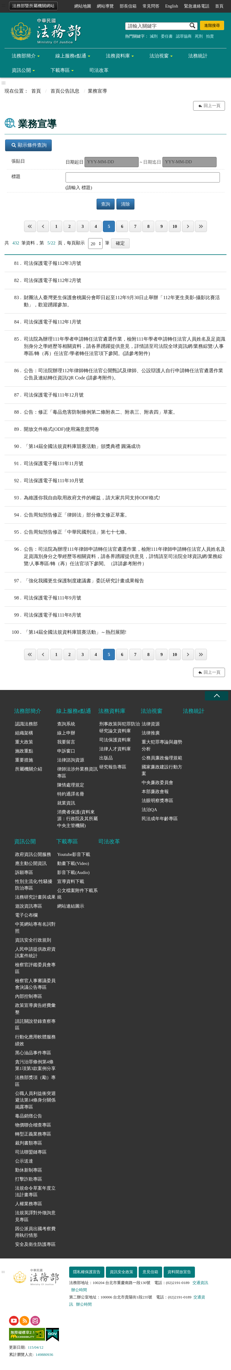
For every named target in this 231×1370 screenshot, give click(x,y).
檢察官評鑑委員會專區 (35, 968)
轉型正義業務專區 (33, 1134)
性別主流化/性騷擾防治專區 (33, 885)
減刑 (154, 36)
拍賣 (210, 36)
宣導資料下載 (70, 881)
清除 (125, 204)
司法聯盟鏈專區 (31, 1152)
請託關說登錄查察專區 (35, 1025)
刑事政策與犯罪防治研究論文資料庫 (119, 727)
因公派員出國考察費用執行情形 (35, 1232)
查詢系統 (66, 724)
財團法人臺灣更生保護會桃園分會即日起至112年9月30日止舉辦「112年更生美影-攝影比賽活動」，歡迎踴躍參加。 (112, 300)
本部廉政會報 (155, 791)
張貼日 (18, 161)
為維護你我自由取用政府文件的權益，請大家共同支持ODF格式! (82, 497)
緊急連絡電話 (196, 6)
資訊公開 (21, 70)
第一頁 (30, 226)
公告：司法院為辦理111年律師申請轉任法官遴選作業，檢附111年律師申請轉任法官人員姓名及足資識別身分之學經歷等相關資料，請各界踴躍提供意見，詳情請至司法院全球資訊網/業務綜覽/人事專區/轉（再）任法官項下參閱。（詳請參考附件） (115, 556)
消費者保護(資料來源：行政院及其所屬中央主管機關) (77, 819)
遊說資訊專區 (28, 906)
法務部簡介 (24, 55)
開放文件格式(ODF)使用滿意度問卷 (52, 429)
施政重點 (24, 751)
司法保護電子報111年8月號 (43, 615)
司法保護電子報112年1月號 (43, 322)
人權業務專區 (28, 1203)
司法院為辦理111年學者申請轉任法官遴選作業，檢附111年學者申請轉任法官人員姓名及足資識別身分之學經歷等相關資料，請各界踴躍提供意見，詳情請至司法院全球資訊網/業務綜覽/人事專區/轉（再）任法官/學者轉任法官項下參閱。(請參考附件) (115, 346)
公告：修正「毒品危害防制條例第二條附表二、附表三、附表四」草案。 (91, 412)
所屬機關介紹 (28, 769)
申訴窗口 (66, 751)
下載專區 (60, 70)
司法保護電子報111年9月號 (43, 598)
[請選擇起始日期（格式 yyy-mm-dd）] (112, 162)
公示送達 (24, 1161)
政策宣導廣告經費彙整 (35, 1009)
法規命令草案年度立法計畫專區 (35, 1191)
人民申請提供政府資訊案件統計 (35, 952)
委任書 (167, 36)
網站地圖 (82, 6)
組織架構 (24, 733)
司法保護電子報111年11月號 (44, 463)
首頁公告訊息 (65, 90)
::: (3, 5)
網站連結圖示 (70, 906)
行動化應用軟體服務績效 (35, 1040)
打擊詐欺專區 (28, 1179)
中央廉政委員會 (157, 782)
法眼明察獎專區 (157, 800)
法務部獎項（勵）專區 (35, 1081)
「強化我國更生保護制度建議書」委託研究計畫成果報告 (74, 580)
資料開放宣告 (179, 1272)
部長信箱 (128, 6)
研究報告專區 (112, 767)
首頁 (219, 6)
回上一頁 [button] (212, 105)
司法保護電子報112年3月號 (43, 263)
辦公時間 (79, 1290)
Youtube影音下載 (73, 854)
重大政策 (24, 742)
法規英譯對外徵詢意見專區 (35, 1216)
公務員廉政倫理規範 (162, 757)
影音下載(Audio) (73, 872)
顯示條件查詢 (29, 145)
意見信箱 (150, 1272)
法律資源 (151, 724)
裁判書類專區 (28, 1143)
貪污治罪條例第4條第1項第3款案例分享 (35, 1065)
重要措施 (24, 760)
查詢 (105, 204)
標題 (15, 176)
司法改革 (99, 70)
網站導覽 (105, 6)
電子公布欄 (26, 915)
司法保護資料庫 (115, 739)
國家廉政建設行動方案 (162, 770)
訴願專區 (24, 872)
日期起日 (75, 162)
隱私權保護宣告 (86, 1272)
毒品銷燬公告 (28, 1116)
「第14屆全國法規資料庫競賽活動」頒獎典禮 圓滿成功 (72, 446)
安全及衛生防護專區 (35, 1244)
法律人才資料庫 (115, 748)
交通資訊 (200, 1282)
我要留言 (66, 742)
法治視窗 (159, 55)
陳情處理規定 (70, 785)
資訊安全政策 (121, 1272)
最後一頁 (201, 226)
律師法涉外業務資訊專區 (77, 772)
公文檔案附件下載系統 (77, 894)
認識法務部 (26, 724)
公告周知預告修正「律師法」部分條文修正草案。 (67, 515)
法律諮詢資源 (70, 760)
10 (174, 226)
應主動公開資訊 (31, 863)
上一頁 (43, 226)
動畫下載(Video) (73, 863)
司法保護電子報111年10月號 (44, 480)
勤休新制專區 (28, 1170)
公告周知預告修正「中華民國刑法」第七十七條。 (67, 532)
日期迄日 (152, 162)
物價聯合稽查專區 (33, 1125)
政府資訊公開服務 (33, 854)
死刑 (199, 36)
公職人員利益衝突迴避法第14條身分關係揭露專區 (35, 1100)
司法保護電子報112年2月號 (43, 280)
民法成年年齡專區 (160, 818)
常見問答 (151, 6)
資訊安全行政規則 (33, 940)
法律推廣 (151, 733)
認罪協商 (184, 36)
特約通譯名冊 (70, 794)
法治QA (149, 809)
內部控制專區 (28, 996)
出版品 (106, 757)
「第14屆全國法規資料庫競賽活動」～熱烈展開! (65, 632)
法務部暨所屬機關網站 (33, 6)
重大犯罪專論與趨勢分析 (162, 745)
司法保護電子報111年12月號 (44, 395)
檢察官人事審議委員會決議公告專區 (35, 984)
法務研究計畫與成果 (35, 897)
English (171, 6)
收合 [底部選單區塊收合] (216, 695)
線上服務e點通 (70, 55)
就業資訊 (66, 803)
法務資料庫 (118, 55)
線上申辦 (66, 733)
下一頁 (188, 226)
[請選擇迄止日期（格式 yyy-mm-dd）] (189, 162)
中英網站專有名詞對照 (35, 927)
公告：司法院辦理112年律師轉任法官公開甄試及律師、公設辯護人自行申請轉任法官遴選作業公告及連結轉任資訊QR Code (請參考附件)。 (114, 373)
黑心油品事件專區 (33, 1052)
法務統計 (198, 55)
